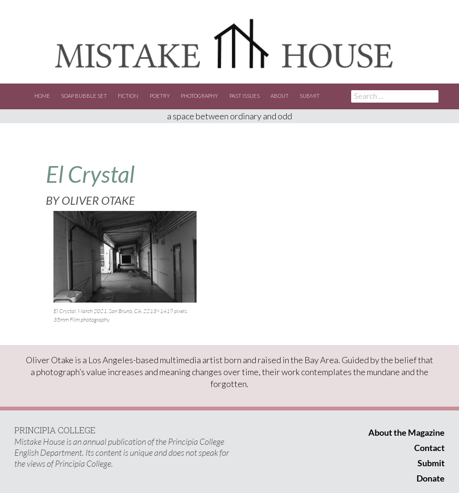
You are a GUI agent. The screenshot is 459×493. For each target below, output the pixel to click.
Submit (310, 96)
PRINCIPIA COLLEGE (54, 430)
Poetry (160, 96)
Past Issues (245, 96)
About (280, 96)
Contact (429, 447)
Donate (431, 478)
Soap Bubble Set (84, 96)
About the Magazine (406, 432)
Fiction (128, 96)
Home (42, 96)
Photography (199, 96)
